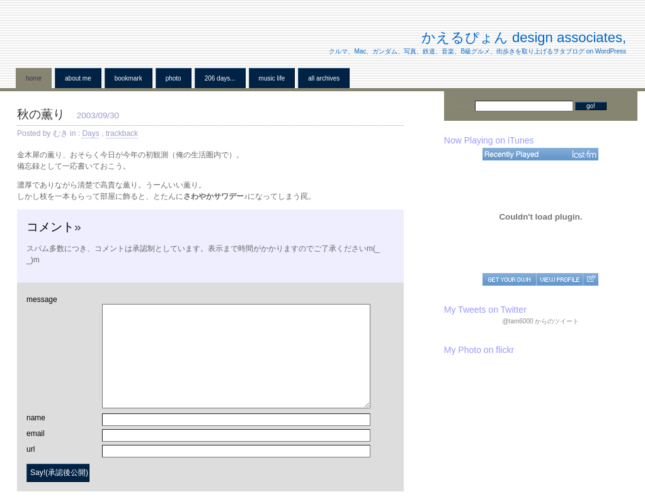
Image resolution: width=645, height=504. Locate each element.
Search (464, 106)
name (35, 417)
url (30, 449)
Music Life (272, 78)
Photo (173, 78)
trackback (122, 133)
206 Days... (220, 78)
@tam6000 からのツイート (540, 321)
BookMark (128, 78)
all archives (324, 78)
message (41, 299)
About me (78, 78)
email (35, 433)
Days (90, 133)
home (34, 78)
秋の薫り (41, 114)
